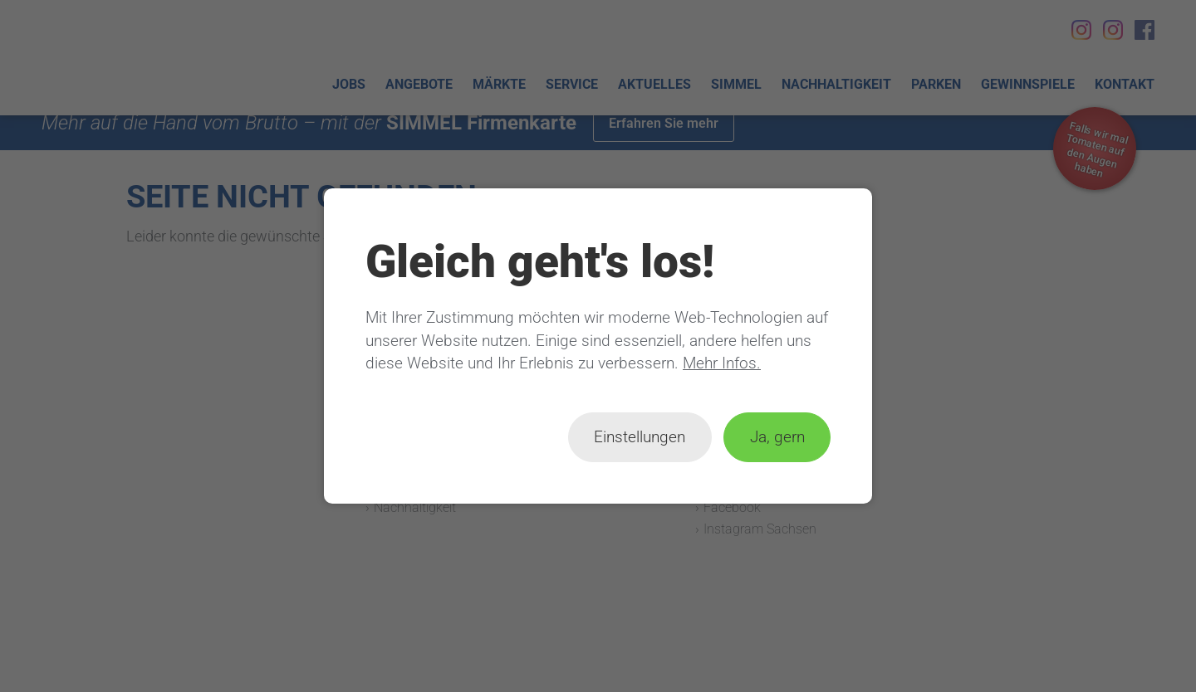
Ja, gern (777, 436)
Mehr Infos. (722, 363)
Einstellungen (639, 436)
